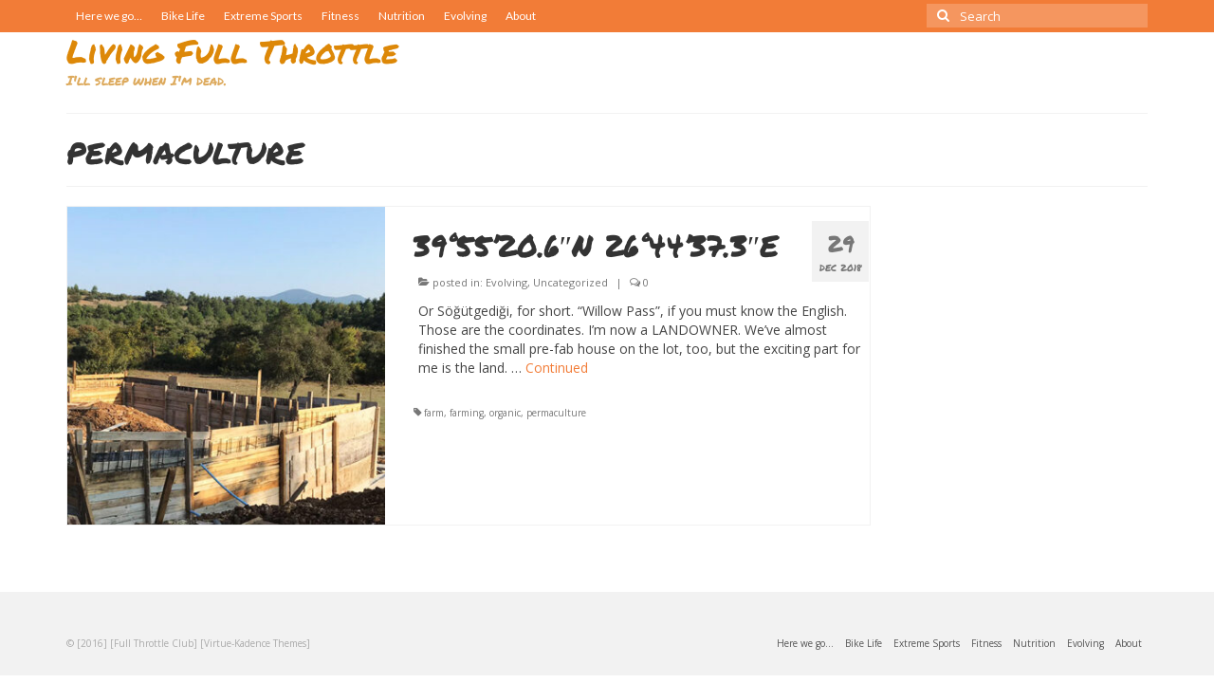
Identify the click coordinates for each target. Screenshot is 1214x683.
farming (467, 412)
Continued (556, 368)
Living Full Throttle (232, 51)
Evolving (506, 282)
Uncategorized (570, 282)
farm (434, 412)
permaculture (556, 412)
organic (505, 412)
